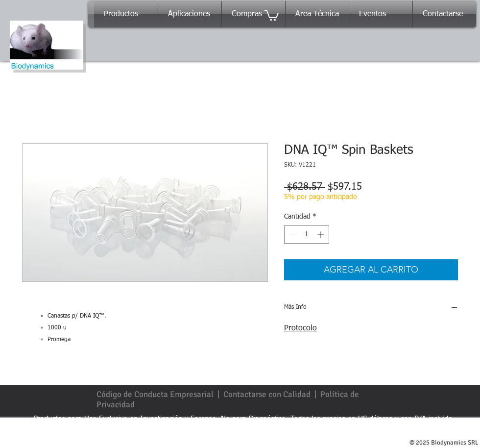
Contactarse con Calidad (267, 394)
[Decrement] (292, 234)
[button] (271, 15)
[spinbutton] (306, 234)
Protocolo (300, 328)
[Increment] (321, 234)
